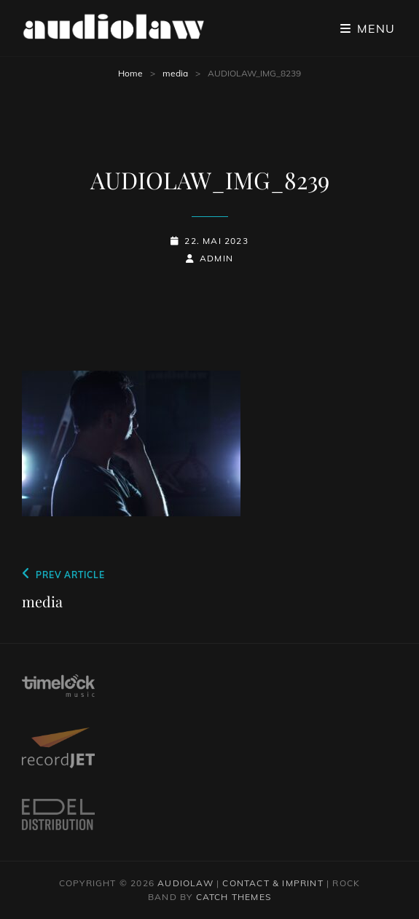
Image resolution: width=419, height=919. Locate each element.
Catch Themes (233, 896)
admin (216, 258)
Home (130, 73)
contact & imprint (272, 882)
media (175, 73)
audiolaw (185, 882)
